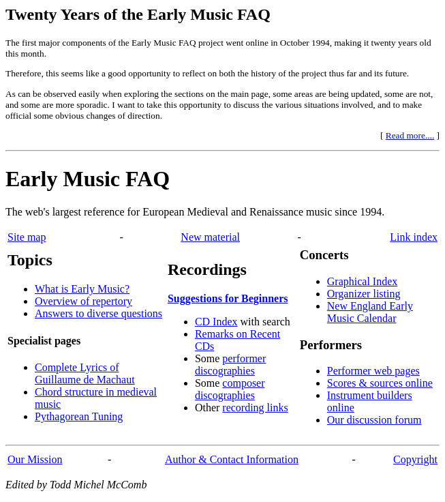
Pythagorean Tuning (79, 416)
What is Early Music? (82, 289)
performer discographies (230, 364)
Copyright (415, 459)
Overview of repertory (83, 301)
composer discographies (230, 389)
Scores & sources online (380, 383)
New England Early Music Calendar (370, 312)
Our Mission (34, 459)
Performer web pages (373, 370)
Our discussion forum (374, 420)
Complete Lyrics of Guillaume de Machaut (85, 373)
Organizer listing (364, 293)
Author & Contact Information (231, 459)
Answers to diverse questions (98, 313)
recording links (255, 407)
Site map (26, 237)
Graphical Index (362, 281)
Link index (414, 237)
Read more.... (410, 135)
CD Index (216, 321)
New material (210, 237)
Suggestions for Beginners (228, 298)
